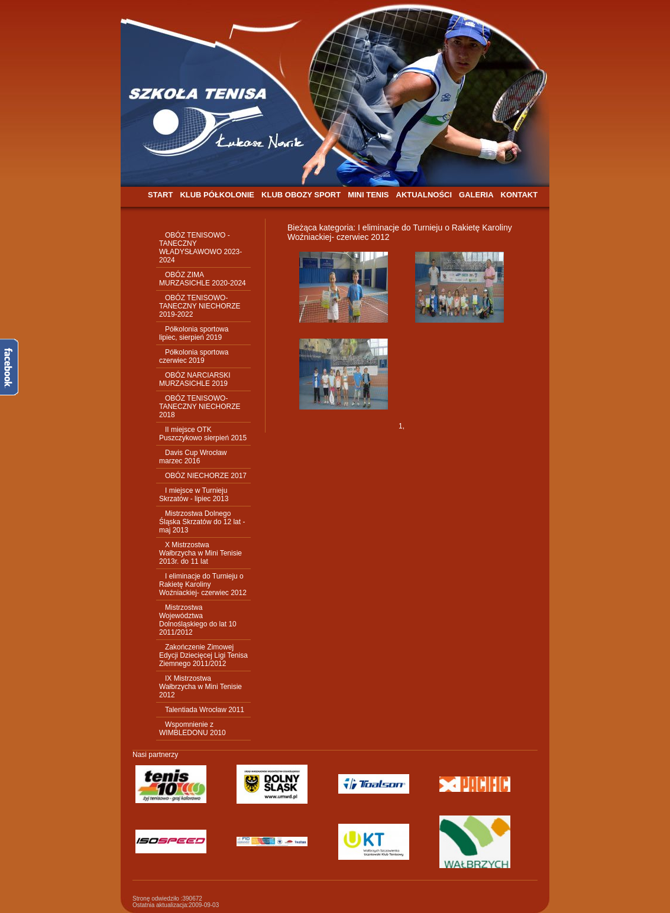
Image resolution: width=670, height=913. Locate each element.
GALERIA (476, 194)
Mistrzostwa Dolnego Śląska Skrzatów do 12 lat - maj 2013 (202, 521)
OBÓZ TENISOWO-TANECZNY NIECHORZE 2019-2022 (200, 306)
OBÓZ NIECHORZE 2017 (206, 476)
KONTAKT (519, 194)
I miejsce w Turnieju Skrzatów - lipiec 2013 (193, 494)
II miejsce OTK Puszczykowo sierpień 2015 (203, 433)
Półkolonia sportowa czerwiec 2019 (193, 356)
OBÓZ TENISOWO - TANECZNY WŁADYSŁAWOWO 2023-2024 (200, 247)
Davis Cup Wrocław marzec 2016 (192, 457)
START (160, 194)
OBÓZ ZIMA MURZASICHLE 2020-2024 (202, 279)
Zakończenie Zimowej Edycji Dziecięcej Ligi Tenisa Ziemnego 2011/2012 (203, 655)
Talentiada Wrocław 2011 (204, 710)
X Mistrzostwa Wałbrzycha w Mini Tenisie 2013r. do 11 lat (200, 553)
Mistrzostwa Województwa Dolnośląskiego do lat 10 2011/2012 (198, 619)
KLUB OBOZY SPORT (301, 194)
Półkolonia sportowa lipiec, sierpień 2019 (193, 333)
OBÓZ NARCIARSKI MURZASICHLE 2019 (195, 379)
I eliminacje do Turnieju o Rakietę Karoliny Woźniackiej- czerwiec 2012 (203, 584)
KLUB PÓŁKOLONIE (217, 194)
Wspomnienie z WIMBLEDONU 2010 (192, 728)
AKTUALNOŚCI (424, 194)
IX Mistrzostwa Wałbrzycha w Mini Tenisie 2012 (200, 686)
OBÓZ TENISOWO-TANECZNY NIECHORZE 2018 (200, 406)
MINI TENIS (368, 194)
